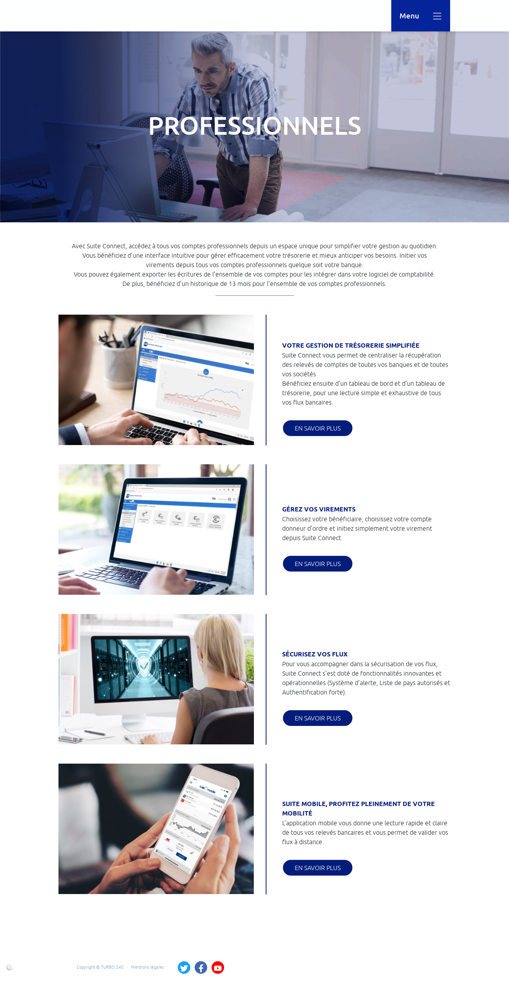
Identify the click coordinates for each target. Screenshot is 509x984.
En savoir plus (318, 428)
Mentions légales (147, 966)
